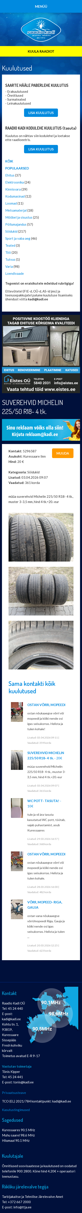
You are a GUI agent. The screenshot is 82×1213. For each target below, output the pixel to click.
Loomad (11, 203)
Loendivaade (14, 273)
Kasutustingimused (16, 1110)
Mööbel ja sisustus (18, 217)
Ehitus (9, 175)
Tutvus (10, 259)
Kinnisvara (13, 189)
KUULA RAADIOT (41, 51)
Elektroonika (14, 182)
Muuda (62, 453)
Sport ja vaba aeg (17, 238)
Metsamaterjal (16, 210)
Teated (10, 245)
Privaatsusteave (14, 1093)
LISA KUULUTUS (41, 113)
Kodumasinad (15, 196)
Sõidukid (11, 231)
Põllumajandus (15, 224)
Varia (9, 266)
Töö (8, 252)
